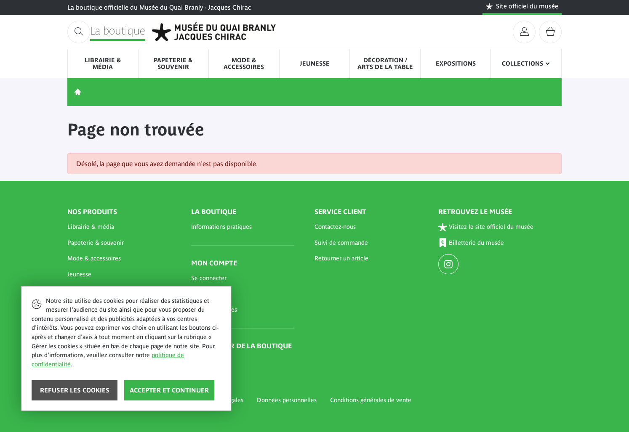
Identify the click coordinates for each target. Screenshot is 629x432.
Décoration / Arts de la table (385, 63)
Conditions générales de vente (370, 400)
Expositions (456, 63)
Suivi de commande (341, 242)
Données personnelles (287, 400)
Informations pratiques (221, 226)
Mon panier (206, 293)
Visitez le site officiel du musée (486, 227)
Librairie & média (103, 63)
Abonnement (208, 361)
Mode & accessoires (244, 63)
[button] (119, 227)
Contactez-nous (335, 226)
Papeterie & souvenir (173, 63)
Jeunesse (315, 63)
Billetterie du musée (471, 243)
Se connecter (209, 278)
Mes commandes (214, 309)
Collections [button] (522, 63)
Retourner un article (341, 258)
